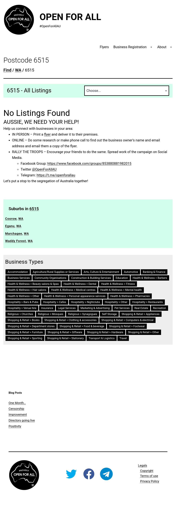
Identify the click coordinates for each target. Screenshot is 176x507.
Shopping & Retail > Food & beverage (81, 326)
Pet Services (122, 308)
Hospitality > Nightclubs (85, 302)
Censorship (16, 409)
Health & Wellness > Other (23, 296)
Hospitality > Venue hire (22, 308)
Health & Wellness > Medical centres (73, 290)
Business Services (19, 278)
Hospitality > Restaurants (147, 302)
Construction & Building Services (91, 278)
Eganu (10, 226)
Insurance (47, 308)
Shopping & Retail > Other (143, 332)
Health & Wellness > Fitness (118, 284)
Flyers (104, 47)
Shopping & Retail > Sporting (25, 338)
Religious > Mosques (50, 314)
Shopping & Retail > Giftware (65, 332)
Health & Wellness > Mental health (121, 290)
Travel (123, 338)
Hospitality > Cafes (54, 302)
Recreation (159, 308)
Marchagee (13, 233)
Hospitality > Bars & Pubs (23, 302)
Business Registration (130, 47)
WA (20, 218)
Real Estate (141, 308)
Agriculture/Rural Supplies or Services (56, 272)
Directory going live (22, 420)
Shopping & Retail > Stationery (65, 338)
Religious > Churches (20, 314)
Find (7, 70)
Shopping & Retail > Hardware (105, 332)
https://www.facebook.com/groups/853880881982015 (89, 163)
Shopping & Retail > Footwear (127, 326)
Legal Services (67, 308)
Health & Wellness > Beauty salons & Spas (33, 284)
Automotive (131, 272)
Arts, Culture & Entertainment (101, 272)
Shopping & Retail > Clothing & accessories (70, 320)
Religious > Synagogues (82, 314)
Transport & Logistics (102, 338)
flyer (47, 134)
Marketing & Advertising (95, 308)
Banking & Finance (154, 272)
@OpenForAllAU (44, 169)
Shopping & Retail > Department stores (31, 326)
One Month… (17, 403)
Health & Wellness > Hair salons (27, 290)
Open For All (70, 17)
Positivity (15, 426)
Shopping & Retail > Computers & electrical (127, 320)
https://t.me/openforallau (56, 175)
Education (122, 278)
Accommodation (18, 272)
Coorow (10, 218)
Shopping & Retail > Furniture (25, 332)
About (161, 47)
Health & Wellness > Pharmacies (130, 296)
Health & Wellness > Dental (80, 284)
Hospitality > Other (116, 302)
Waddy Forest (15, 241)
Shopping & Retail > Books (24, 320)
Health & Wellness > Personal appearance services (75, 296)
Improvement (18, 414)
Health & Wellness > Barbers (150, 278)
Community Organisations (50, 278)
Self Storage (109, 314)
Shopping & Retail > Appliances (140, 314)
